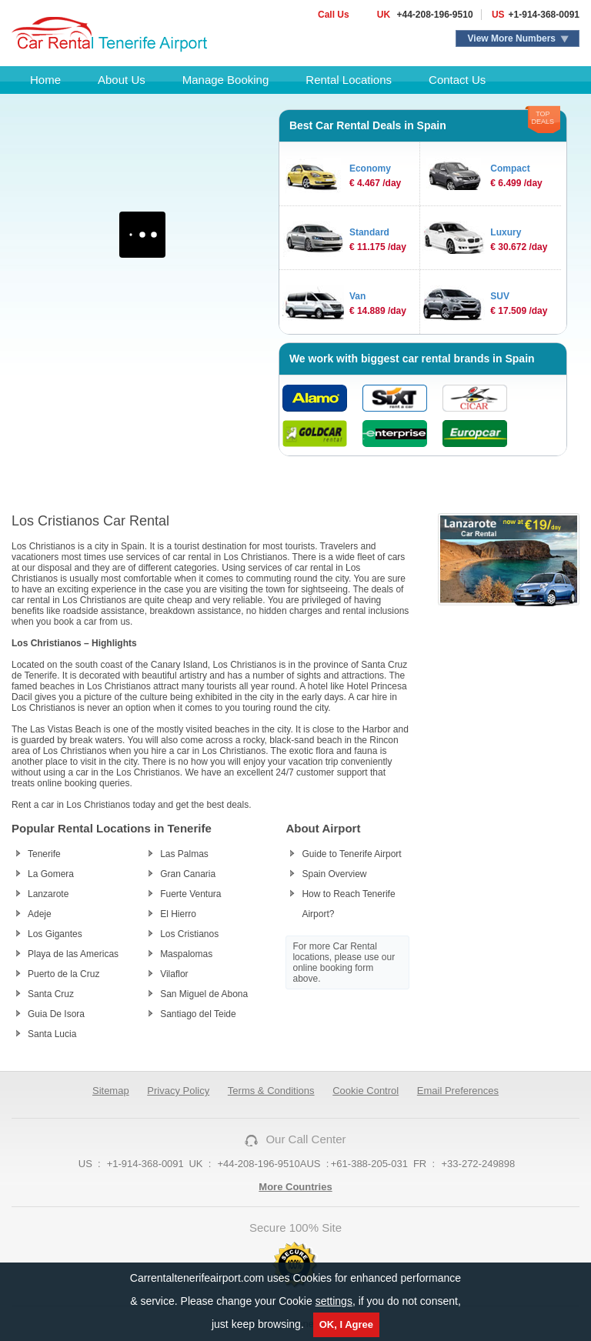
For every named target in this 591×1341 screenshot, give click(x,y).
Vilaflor (174, 974)
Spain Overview (334, 874)
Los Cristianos (189, 934)
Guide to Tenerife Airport (351, 854)
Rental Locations (349, 79)
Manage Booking (225, 79)
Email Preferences (458, 1090)
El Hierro (178, 914)
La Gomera (51, 874)
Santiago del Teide (198, 1014)
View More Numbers (512, 38)
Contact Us (457, 79)
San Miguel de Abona (204, 994)
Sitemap (110, 1090)
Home (45, 79)
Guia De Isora (56, 1014)
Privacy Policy (178, 1090)
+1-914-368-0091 (544, 14)
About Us (121, 79)
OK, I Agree (346, 1324)
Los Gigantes (55, 934)
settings (334, 1301)
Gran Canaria (187, 874)
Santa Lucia (52, 1034)
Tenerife (44, 854)
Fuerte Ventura (190, 894)
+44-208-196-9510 (433, 14)
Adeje (40, 914)
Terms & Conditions (271, 1090)
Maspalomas (186, 954)
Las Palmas (184, 854)
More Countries (295, 1187)
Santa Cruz (51, 994)
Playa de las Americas (73, 954)
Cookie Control (365, 1090)
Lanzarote (48, 894)
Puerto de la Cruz (63, 974)
